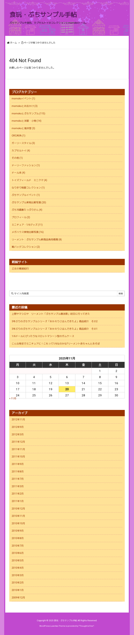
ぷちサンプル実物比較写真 (29, 202)
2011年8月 (18, 471)
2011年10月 (18, 456)
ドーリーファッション (26, 165)
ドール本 (18, 172)
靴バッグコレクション (26, 246)
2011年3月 (18, 486)
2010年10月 (18, 523)
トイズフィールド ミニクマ (29, 180)
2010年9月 (18, 530)
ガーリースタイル (23, 143)
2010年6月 (18, 553)
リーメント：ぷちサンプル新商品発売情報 (37, 239)
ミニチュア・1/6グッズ (27, 224)
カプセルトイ (21, 150)
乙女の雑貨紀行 (20, 268)
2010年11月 (18, 516)
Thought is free (86, 626)
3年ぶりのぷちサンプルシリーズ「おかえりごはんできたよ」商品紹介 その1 (55, 328)
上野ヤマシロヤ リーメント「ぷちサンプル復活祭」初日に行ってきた (51, 313)
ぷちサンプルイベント (26, 195)
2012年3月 (18, 434)
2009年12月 (18, 597)
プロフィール (21, 217)
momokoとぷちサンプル (28, 113)
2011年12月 (18, 441)
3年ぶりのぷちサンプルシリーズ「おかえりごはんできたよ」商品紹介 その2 (55, 321)
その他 (17, 157)
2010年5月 (18, 560)
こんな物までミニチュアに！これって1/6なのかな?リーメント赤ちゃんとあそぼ (56, 343)
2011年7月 (18, 478)
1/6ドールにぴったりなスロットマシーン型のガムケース (43, 336)
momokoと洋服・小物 (26, 120)
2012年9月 (18, 427)
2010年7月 (18, 545)
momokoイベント (23, 98)
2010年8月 (18, 538)
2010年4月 (18, 567)
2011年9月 (18, 464)
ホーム (13, 42)
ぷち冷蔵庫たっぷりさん (27, 209)
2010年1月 (18, 590)
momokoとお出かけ (25, 106)
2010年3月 (18, 575)
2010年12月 (18, 508)
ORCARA (18, 135)
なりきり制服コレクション (28, 187)
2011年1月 (18, 501)
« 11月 (12, 398)
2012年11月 (18, 419)
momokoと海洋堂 (23, 128)
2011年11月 (18, 449)
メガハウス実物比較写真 (28, 232)
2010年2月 (18, 582)
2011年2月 (18, 493)
